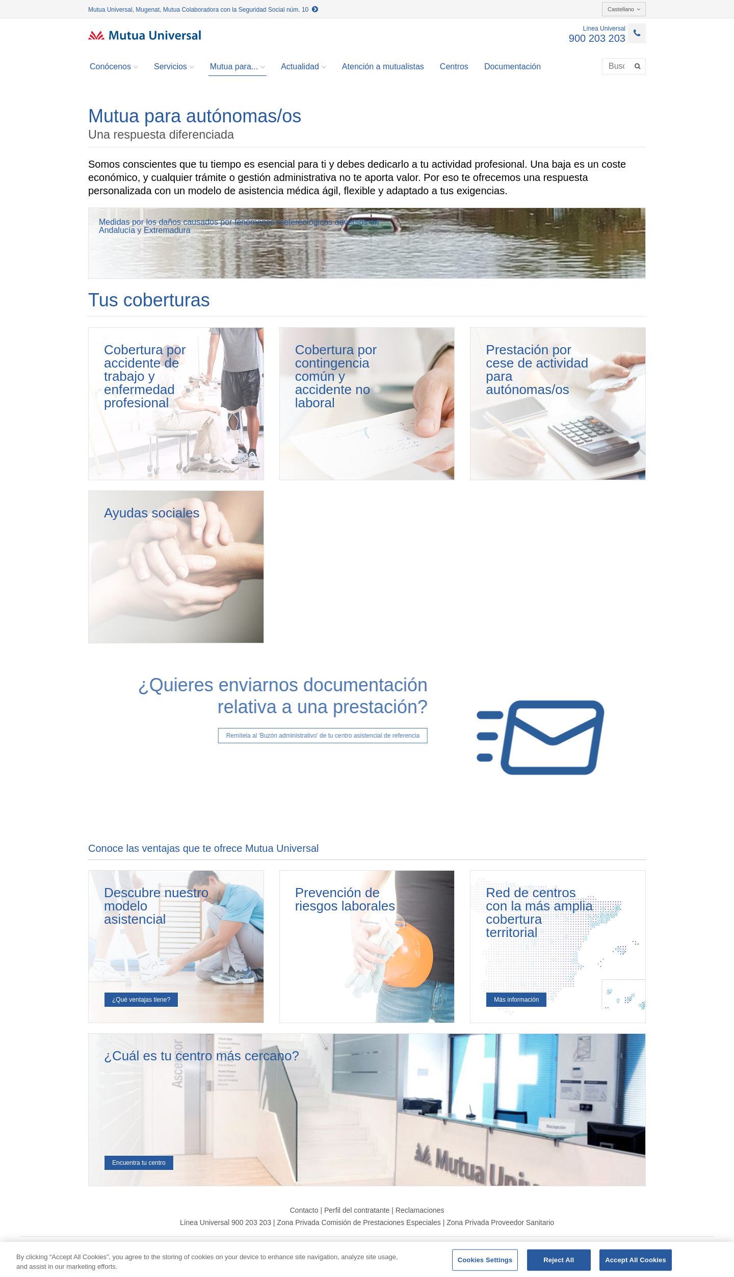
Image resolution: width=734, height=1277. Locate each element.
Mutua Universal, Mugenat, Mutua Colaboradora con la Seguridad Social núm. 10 (203, 9)
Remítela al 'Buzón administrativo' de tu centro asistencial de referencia (301, 735)
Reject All (558, 1260)
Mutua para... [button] (237, 66)
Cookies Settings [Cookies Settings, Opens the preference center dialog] (485, 1260)
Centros (454, 66)
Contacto (304, 1210)
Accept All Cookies (635, 1260)
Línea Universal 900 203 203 (225, 1222)
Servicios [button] (174, 66)
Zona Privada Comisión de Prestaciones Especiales (358, 1222)
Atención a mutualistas (383, 66)
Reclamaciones (420, 1210)
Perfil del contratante (356, 1210)
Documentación (512, 66)
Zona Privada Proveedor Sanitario (500, 1222)
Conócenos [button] (114, 66)
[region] (367, 1259)
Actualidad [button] (303, 66)
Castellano (624, 9)
